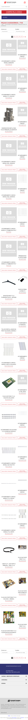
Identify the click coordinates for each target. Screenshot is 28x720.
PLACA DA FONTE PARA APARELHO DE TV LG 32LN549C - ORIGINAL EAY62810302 (22, 592)
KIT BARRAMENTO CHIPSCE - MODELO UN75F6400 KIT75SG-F (22, 525)
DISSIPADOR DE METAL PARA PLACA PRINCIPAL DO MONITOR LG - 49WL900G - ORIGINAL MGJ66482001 (9, 129)
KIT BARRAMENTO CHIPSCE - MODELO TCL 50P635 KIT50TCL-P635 (9, 497)
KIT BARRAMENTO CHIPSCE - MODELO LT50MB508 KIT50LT (22, 189)
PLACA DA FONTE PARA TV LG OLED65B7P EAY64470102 (22, 558)
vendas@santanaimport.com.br (13, 666)
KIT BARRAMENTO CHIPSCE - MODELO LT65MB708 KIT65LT (22, 223)
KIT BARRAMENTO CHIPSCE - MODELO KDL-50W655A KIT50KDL (9, 196)
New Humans (14, 717)
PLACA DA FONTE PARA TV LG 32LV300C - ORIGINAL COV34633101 (8, 598)
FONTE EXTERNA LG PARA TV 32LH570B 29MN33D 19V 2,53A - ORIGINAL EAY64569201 (22, 290)
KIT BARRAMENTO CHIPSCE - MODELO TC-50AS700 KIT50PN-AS (22, 55)
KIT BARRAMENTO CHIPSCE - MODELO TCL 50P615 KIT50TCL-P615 (9, 531)
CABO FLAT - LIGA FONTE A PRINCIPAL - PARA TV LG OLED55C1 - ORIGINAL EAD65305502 (9, 564)
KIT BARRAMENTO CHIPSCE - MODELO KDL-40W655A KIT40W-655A (9, 162)
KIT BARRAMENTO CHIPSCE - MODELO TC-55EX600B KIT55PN (22, 357)
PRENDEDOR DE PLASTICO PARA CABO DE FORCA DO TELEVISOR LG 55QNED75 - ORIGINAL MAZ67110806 (22, 256)
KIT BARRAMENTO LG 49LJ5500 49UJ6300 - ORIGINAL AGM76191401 (22, 390)
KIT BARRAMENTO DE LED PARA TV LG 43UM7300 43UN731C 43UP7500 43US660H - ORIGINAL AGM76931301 (9, 430)
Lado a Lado (3, 35)
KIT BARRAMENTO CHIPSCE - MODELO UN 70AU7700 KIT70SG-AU (9, 464)
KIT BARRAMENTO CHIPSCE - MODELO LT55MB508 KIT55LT (8, 229)
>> (25, 36)
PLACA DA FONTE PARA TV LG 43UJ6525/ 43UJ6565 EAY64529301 (22, 625)
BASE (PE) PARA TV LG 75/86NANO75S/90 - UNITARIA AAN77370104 (8, 296)
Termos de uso (4, 712)
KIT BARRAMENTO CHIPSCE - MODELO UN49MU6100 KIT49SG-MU (22, 89)
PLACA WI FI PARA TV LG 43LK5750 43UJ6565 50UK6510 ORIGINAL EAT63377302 (9, 397)
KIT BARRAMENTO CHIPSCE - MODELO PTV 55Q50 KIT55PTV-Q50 (22, 457)
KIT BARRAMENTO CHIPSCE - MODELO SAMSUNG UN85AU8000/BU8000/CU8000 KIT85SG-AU (9, 62)
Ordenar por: (4, 29)
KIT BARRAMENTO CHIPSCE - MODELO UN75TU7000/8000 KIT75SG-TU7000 (9, 363)
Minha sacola (21, 2)
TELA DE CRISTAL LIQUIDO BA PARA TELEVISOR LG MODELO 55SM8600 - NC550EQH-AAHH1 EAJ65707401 (9, 330)
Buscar (25, 6)
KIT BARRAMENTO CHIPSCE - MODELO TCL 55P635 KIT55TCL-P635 (22, 491)
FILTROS (5, 17)
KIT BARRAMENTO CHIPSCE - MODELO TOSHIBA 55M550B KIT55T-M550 (22, 424)
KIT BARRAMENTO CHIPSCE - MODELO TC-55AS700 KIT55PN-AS (9, 95)
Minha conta (18, 2)
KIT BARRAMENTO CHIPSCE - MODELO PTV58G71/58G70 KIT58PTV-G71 (22, 122)
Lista (6, 35)
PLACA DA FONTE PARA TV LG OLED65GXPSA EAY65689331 (8, 631)
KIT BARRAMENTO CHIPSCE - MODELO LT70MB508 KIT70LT (8, 263)
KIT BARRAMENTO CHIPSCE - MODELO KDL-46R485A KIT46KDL (22, 156)
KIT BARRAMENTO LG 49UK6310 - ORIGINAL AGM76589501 (22, 323)
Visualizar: (17, 29)
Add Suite (22, 717)
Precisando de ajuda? (25, 2)
